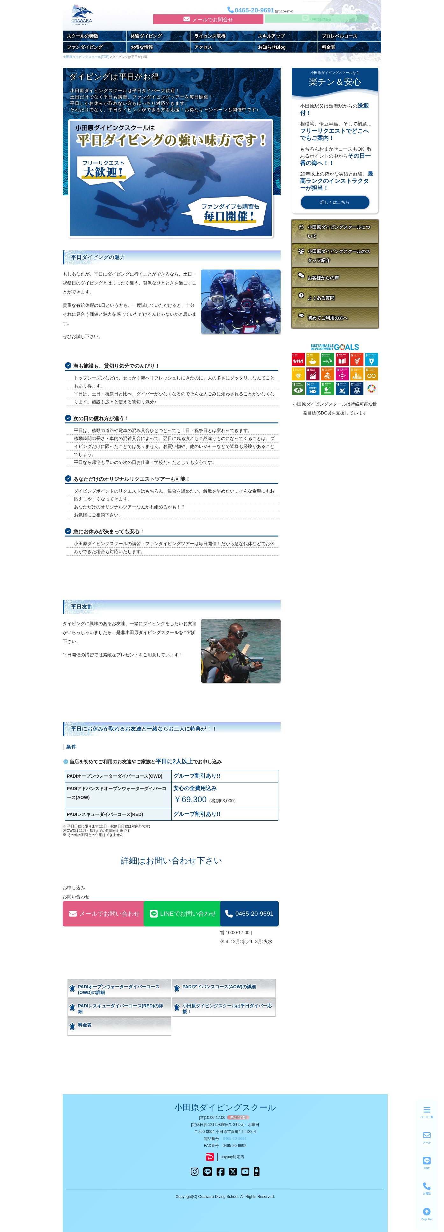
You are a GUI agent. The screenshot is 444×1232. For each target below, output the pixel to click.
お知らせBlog (272, 47)
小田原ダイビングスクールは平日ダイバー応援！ (227, 1008)
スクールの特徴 (82, 36)
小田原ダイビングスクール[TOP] (86, 57)
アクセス (203, 47)
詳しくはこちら (334, 202)
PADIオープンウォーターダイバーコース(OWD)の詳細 (119, 989)
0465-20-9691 (249, 914)
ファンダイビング (85, 47)
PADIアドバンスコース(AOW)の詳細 (219, 986)
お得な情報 (142, 47)
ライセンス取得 (210, 36)
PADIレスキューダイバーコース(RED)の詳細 (120, 1008)
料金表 (328, 47)
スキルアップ (271, 36)
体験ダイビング (146, 36)
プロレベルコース (339, 36)
